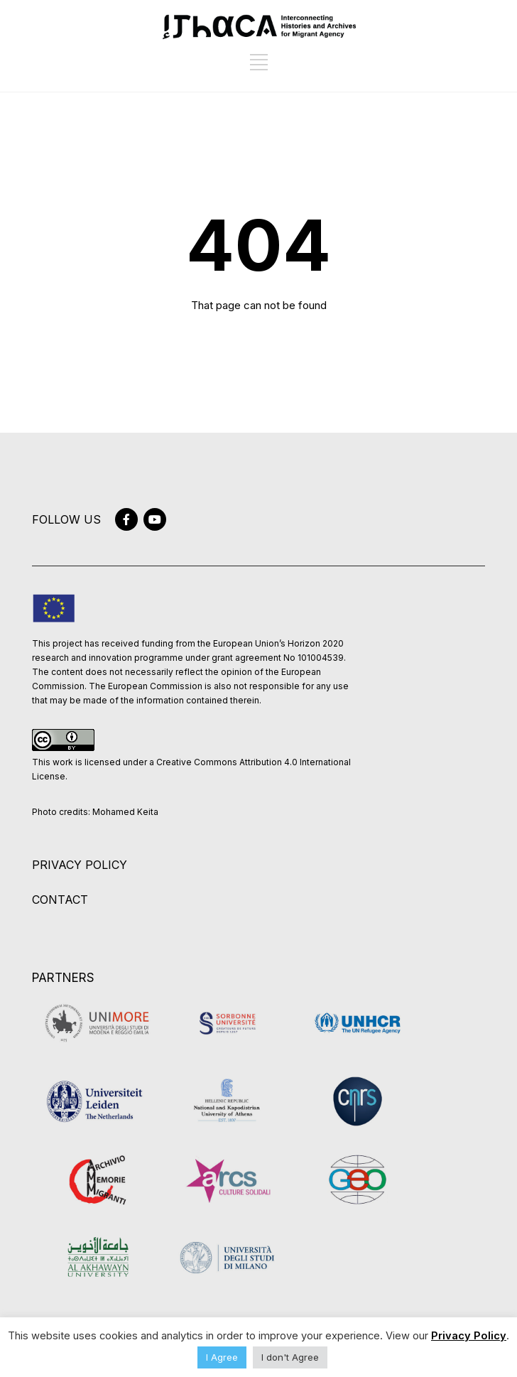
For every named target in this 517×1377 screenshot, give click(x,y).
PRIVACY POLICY (79, 865)
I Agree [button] (222, 1357)
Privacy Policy (468, 1335)
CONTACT (60, 899)
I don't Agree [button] (290, 1357)
